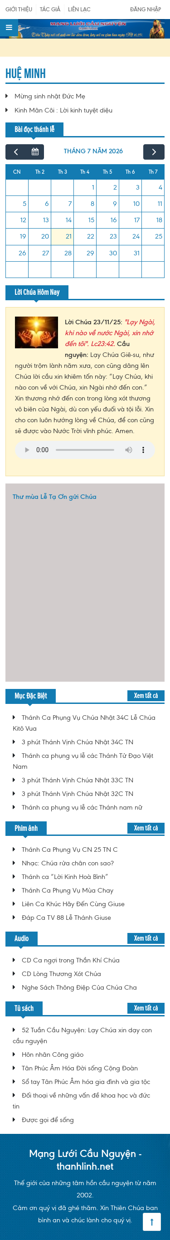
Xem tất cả (146, 695)
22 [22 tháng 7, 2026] (90, 236)
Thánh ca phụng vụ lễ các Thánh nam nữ (82, 807)
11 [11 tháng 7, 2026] (160, 204)
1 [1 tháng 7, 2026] (93, 187)
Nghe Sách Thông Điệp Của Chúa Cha (79, 987)
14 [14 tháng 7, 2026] (69, 220)
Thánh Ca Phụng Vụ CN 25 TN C (70, 849)
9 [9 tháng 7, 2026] (115, 204)
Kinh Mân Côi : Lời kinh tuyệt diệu (63, 110)
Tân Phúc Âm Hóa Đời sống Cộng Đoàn (80, 1068)
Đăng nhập (145, 9)
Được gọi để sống (48, 1120)
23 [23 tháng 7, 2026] (113, 236)
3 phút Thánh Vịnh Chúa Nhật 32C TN (77, 794)
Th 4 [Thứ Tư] (84, 172)
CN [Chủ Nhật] (17, 172)
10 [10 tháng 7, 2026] (136, 204)
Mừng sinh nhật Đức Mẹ (50, 96)
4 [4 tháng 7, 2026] (160, 187)
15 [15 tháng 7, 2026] (91, 220)
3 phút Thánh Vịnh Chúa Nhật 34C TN (77, 742)
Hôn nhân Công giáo (52, 1054)
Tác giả (50, 9)
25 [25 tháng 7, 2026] (158, 236)
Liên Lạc (79, 9)
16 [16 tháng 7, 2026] (114, 220)
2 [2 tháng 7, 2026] (115, 187)
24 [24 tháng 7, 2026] (136, 236)
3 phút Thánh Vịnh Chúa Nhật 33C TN (77, 780)
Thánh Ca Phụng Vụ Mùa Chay (67, 890)
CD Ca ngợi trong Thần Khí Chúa (71, 960)
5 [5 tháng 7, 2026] (24, 204)
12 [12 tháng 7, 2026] (23, 220)
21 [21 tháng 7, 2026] (69, 236)
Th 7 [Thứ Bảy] (153, 172)
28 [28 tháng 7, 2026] (68, 253)
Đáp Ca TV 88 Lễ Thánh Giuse (66, 917)
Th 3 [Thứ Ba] (62, 172)
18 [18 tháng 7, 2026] (159, 220)
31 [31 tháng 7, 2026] (137, 253)
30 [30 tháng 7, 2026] (113, 253)
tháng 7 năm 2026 (93, 151)
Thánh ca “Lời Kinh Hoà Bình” (65, 877)
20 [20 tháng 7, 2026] (45, 236)
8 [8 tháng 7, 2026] (92, 204)
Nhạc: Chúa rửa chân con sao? (68, 863)
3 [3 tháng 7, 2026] (138, 187)
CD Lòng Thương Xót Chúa (61, 974)
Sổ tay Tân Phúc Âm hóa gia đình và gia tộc (86, 1082)
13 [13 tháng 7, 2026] (46, 220)
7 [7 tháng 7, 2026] (70, 204)
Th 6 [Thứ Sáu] (130, 172)
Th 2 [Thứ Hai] (39, 172)
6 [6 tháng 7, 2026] (47, 204)
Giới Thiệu (18, 9)
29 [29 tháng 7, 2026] (90, 253)
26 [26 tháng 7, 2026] (22, 253)
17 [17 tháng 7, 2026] (137, 220)
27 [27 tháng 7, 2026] (45, 253)
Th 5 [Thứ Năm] (107, 172)
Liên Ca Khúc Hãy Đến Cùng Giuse (73, 904)
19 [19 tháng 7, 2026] (23, 236)
